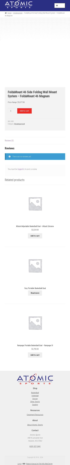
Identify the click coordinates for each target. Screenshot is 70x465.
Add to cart (24, 111)
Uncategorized (17, 13)
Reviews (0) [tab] (9, 140)
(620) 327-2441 (35, 446)
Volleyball (35, 396)
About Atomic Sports (35, 425)
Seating (35, 405)
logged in (21, 169)
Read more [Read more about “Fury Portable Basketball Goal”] (35, 293)
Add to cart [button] (35, 236)
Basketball (35, 393)
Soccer (35, 399)
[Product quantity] (12, 111)
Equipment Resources (35, 415)
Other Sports (35, 402)
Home (9, 13)
